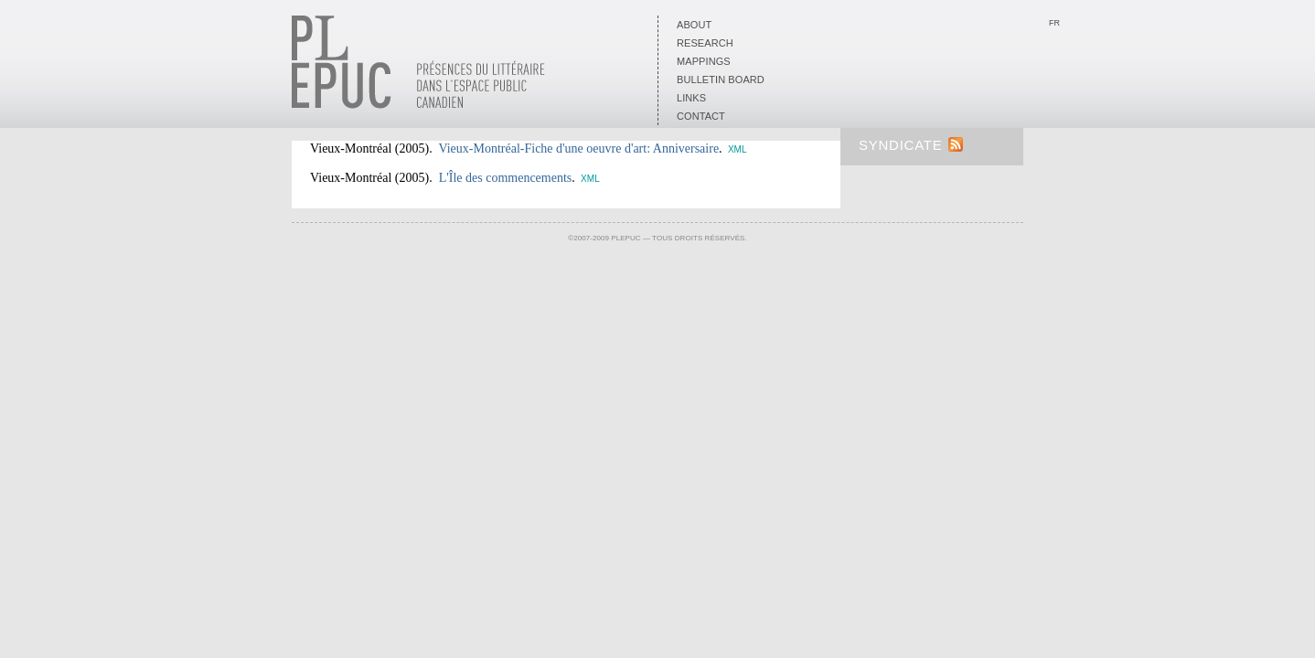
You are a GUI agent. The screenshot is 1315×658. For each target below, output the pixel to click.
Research (705, 42)
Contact (701, 116)
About (694, 24)
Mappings (704, 61)
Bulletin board (720, 79)
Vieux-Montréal (350, 148)
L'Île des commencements (505, 178)
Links (691, 97)
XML (737, 149)
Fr (1054, 22)
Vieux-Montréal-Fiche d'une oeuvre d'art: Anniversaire (578, 148)
